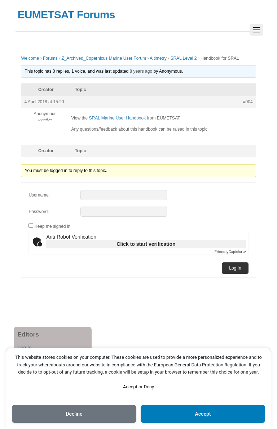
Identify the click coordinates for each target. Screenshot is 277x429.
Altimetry (158, 58)
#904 (248, 101)
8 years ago (140, 71)
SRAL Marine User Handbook (117, 118)
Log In (235, 268)
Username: (39, 195)
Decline (74, 414)
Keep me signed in (52, 226)
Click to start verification (145, 244)
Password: (38, 211)
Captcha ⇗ (230, 252)
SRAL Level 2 (183, 58)
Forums (50, 58)
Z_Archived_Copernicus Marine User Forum (103, 58)
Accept (203, 414)
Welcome (30, 58)
